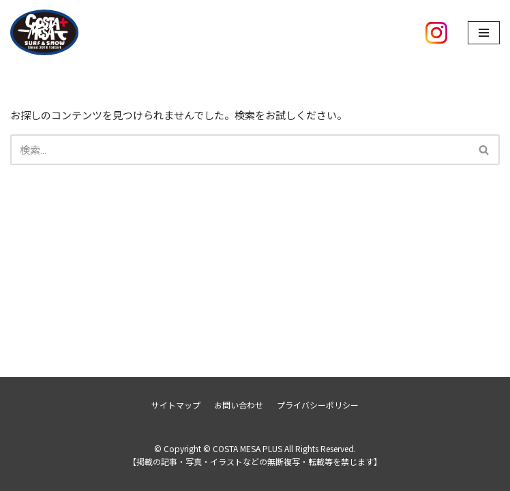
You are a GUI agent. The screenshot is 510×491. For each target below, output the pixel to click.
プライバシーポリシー (318, 405)
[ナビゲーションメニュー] (484, 32)
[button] (484, 150)
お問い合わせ (238, 405)
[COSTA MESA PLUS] (44, 32)
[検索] (239, 149)
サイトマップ (175, 405)
